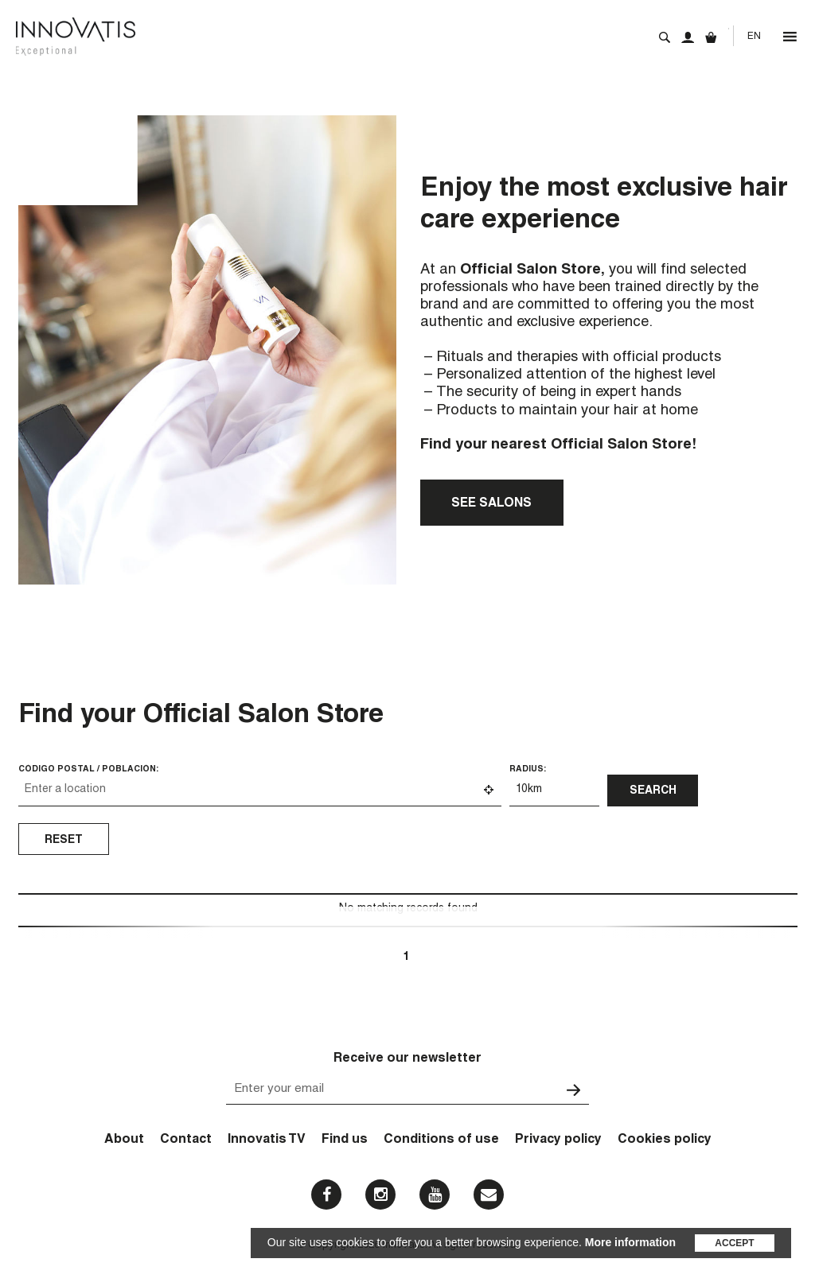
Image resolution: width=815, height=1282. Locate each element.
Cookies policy (665, 1140)
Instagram (381, 1194)
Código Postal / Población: (88, 769)
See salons (491, 504)
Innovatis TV (267, 1140)
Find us (345, 1140)
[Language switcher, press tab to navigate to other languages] (754, 36)
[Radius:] (554, 790)
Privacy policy (558, 1140)
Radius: (527, 769)
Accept (734, 1243)
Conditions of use (441, 1140)
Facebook (326, 1194)
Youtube (435, 1194)
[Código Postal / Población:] (259, 790)
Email (489, 1194)
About (124, 1140)
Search (664, 37)
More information (630, 1242)
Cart (710, 37)
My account (687, 37)
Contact (186, 1140)
